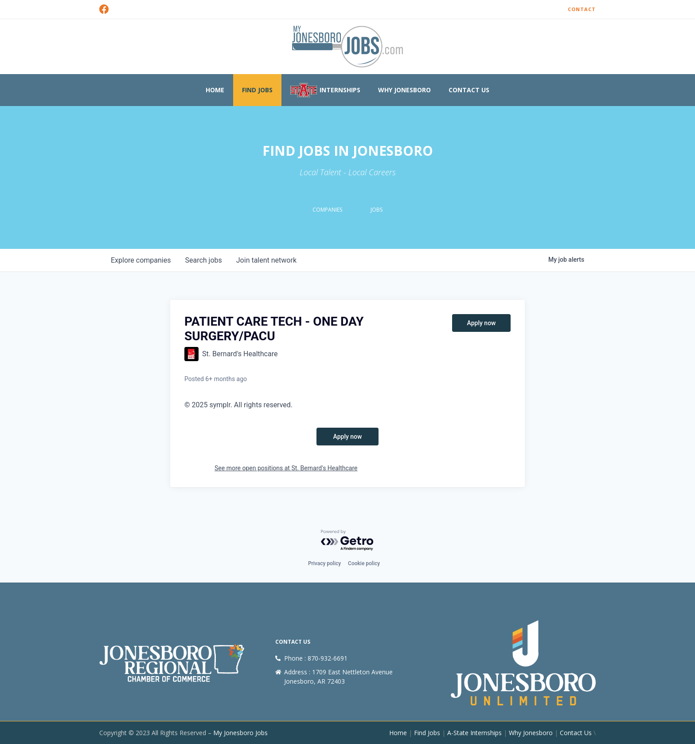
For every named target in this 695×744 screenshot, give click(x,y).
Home (215, 90)
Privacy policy (324, 563)
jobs (203, 260)
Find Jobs (257, 90)
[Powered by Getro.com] (347, 540)
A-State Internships (474, 732)
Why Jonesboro (404, 90)
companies (141, 260)
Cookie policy (364, 563)
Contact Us (469, 90)
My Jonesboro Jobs (240, 732)
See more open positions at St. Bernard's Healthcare (286, 468)
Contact (582, 9)
